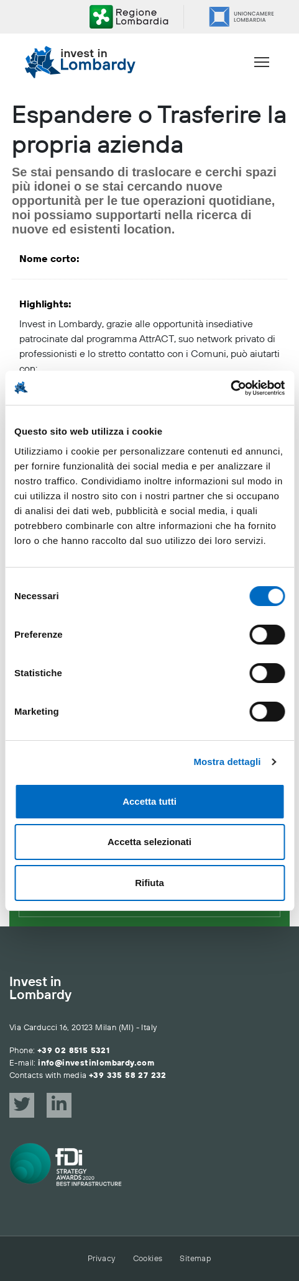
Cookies (148, 1259)
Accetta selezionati (149, 841)
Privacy (102, 1259)
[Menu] (261, 62)
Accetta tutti (149, 801)
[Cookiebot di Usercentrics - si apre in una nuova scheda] (230, 388)
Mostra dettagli (226, 761)
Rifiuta (149, 882)
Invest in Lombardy (40, 989)
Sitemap (195, 1259)
